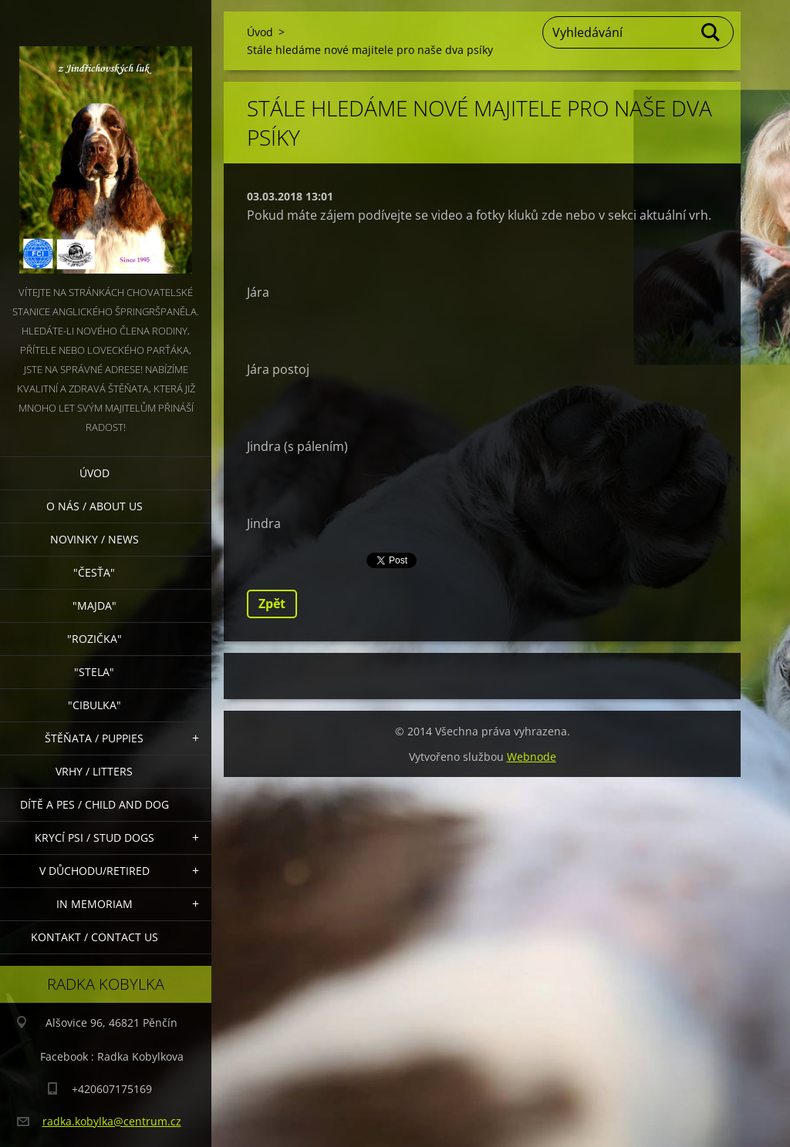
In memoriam (94, 903)
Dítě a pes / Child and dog (94, 804)
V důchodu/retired (94, 870)
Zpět (271, 603)
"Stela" (94, 671)
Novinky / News (94, 539)
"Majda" (94, 605)
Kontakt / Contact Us (94, 937)
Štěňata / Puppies (94, 738)
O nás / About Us (94, 506)
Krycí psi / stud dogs (94, 837)
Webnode (531, 756)
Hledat (711, 32)
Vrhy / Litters (94, 771)
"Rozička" (94, 638)
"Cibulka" (94, 705)
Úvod (94, 473)
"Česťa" (94, 572)
